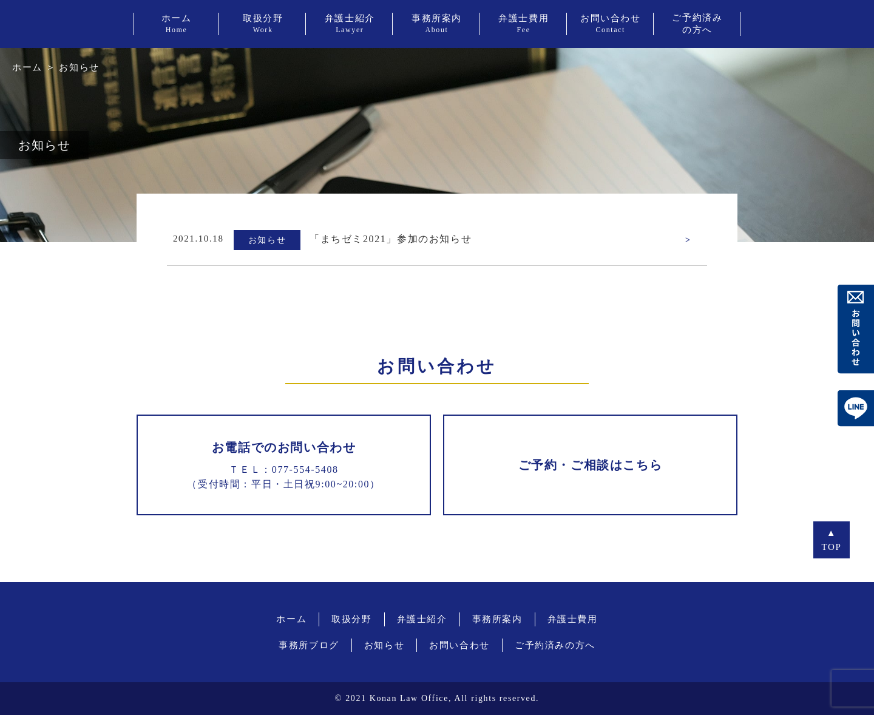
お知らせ (384, 645)
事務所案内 (497, 619)
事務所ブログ (309, 645)
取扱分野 (351, 619)
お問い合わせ (459, 645)
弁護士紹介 (422, 619)
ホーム (27, 67)
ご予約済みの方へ (555, 645)
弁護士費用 (572, 619)
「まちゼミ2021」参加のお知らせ (391, 239)
